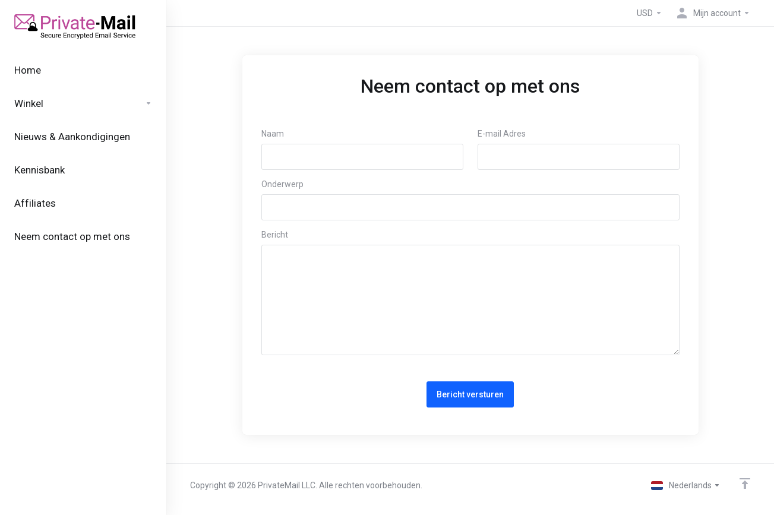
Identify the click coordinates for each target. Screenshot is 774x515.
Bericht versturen (470, 394)
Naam (272, 133)
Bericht (274, 234)
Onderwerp (282, 184)
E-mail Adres (502, 133)
